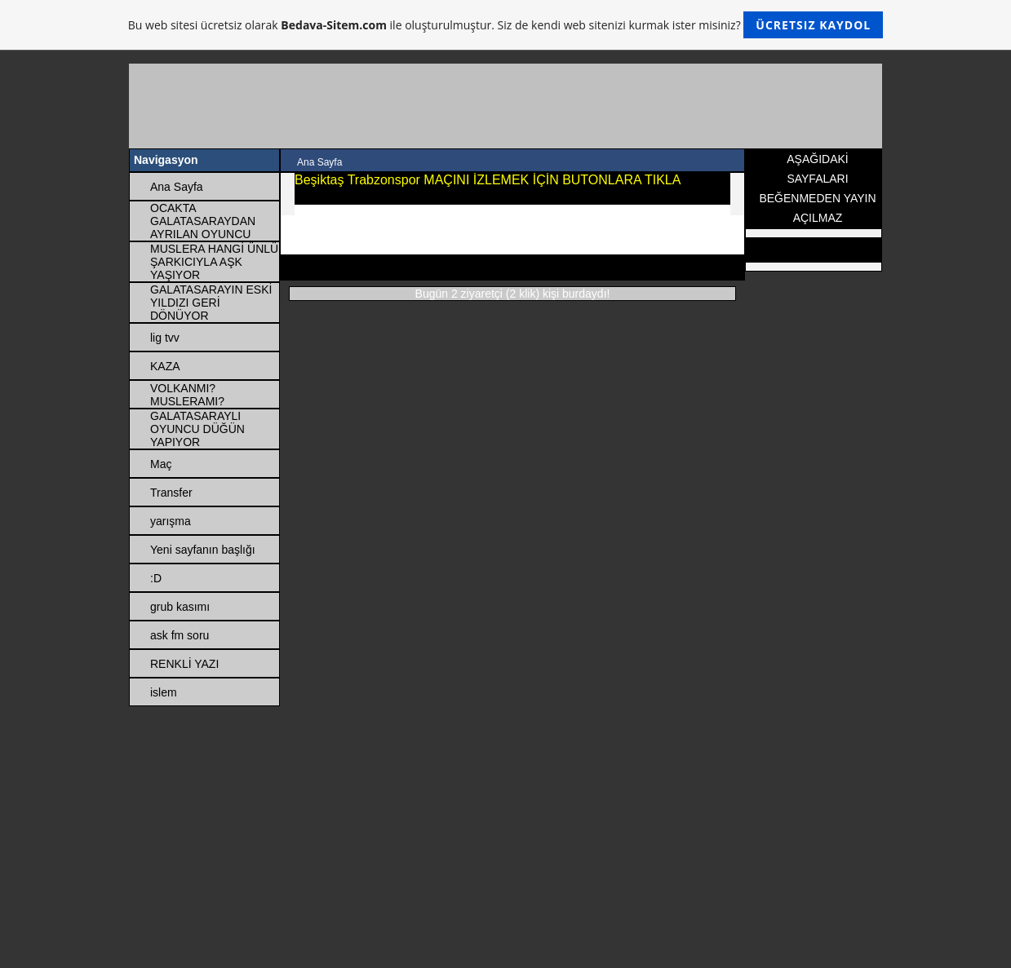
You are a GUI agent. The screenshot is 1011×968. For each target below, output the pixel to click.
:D (156, 578)
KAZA (165, 366)
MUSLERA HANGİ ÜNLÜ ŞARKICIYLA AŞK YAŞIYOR (214, 261)
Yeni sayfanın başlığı (202, 549)
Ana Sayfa (176, 186)
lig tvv (165, 337)
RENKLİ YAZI (184, 663)
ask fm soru (179, 635)
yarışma (170, 521)
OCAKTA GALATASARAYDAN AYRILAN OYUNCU (202, 221)
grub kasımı (180, 606)
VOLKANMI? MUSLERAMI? (187, 395)
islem (163, 692)
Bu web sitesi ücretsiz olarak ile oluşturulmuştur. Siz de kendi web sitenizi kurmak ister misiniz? (505, 24)
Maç (160, 464)
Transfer (171, 492)
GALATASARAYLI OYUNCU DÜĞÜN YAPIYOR (197, 429)
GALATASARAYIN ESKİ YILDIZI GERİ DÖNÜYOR (211, 302)
